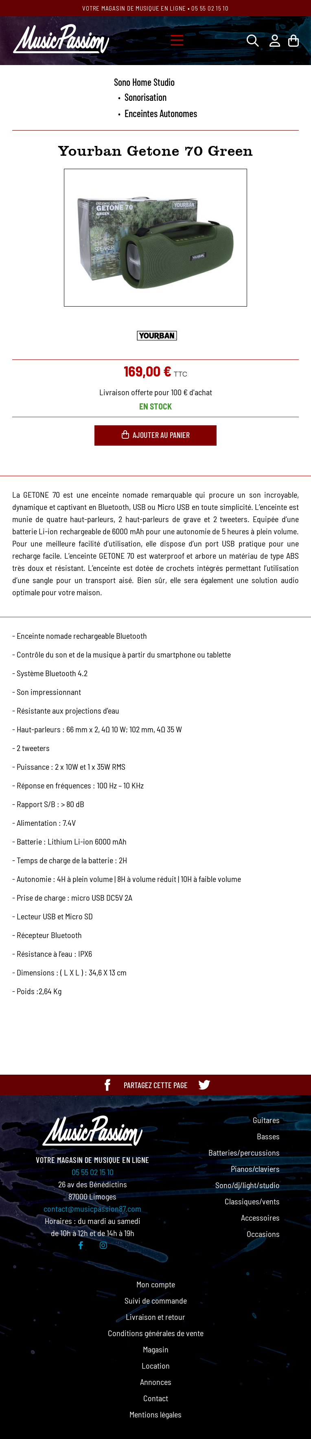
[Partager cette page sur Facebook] (107, 1085)
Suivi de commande (156, 1300)
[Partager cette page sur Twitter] (204, 1085)
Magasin (156, 1349)
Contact (155, 1398)
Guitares (266, 1120)
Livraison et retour (155, 1316)
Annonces (155, 1382)
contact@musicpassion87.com (92, 1208)
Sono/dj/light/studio (247, 1185)
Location (156, 1365)
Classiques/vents (252, 1201)
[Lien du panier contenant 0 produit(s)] (293, 40)
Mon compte (155, 1284)
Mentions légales (155, 1414)
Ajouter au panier (156, 435)
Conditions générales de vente (156, 1333)
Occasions (263, 1234)
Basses (268, 1136)
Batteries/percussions (244, 1152)
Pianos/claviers (255, 1168)
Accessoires (260, 1217)
